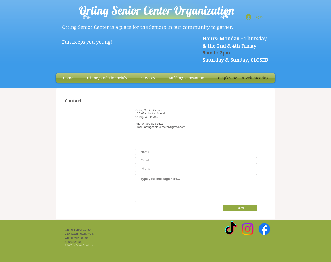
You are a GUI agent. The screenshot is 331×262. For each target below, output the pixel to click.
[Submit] (240, 208)
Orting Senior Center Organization (156, 10)
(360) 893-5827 (75, 241)
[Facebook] (264, 229)
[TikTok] (231, 229)
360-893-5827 (154, 123)
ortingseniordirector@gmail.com (164, 127)
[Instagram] (247, 229)
